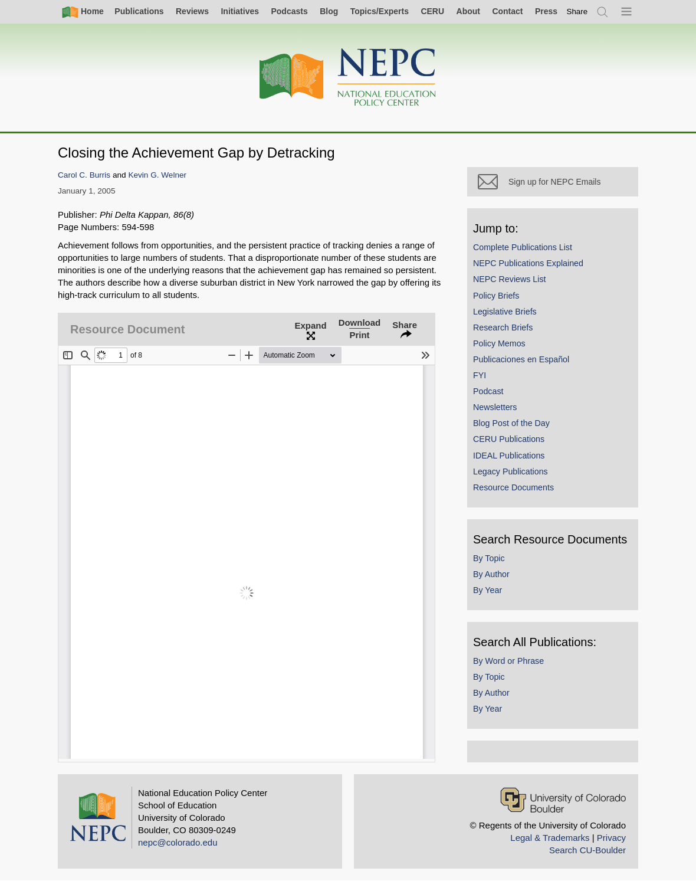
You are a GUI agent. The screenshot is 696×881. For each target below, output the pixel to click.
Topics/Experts (379, 11)
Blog (329, 11)
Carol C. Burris (84, 175)
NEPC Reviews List (509, 279)
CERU (432, 11)
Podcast (488, 391)
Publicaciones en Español (521, 359)
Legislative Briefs (505, 311)
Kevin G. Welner (157, 175)
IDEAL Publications (508, 455)
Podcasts (289, 11)
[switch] (577, 11)
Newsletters (495, 407)
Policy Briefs (496, 295)
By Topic (489, 558)
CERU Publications (508, 439)
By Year (487, 590)
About (468, 11)
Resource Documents (513, 487)
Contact (507, 11)
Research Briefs (503, 327)
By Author (491, 574)
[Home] (348, 77)
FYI (479, 375)
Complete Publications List (522, 247)
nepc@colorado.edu (178, 842)
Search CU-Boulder (587, 850)
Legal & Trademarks (549, 838)
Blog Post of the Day (511, 423)
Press (546, 11)
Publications (138, 11)
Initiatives (240, 11)
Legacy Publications (510, 471)
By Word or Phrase (508, 661)
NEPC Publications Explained (528, 263)
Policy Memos (499, 343)
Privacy (611, 838)
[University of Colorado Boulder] (563, 800)
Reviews (192, 11)
